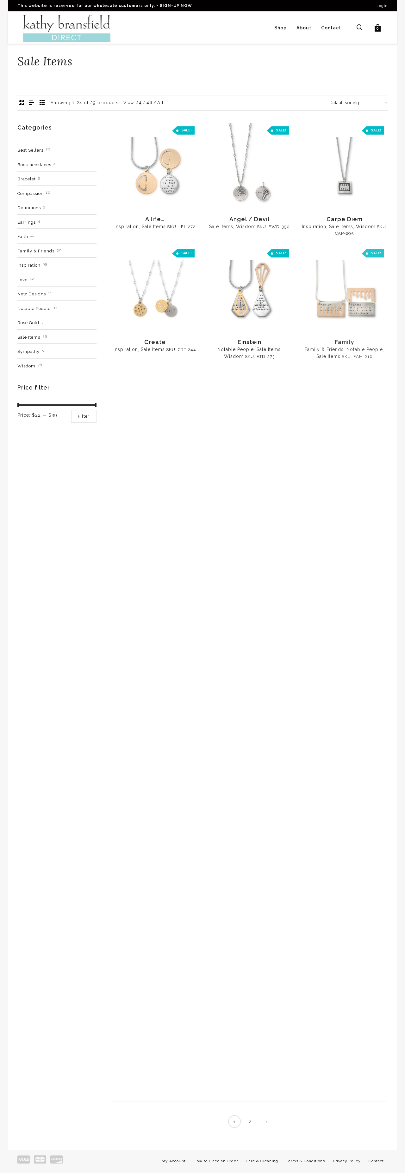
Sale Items (154, 226)
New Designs (31, 294)
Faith (22, 236)
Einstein (249, 342)
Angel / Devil (249, 219)
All (160, 102)
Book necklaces (34, 164)
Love (22, 279)
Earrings (26, 222)
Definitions (29, 207)
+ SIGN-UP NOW (174, 5)
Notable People (235, 349)
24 (139, 102)
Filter (84, 416)
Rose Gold (28, 322)
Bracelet (26, 179)
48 (149, 102)
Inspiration (127, 226)
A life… (155, 219)
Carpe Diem (345, 219)
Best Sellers (30, 150)
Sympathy (28, 351)
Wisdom (246, 226)
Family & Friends (35, 251)
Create (155, 342)
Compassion (30, 193)
